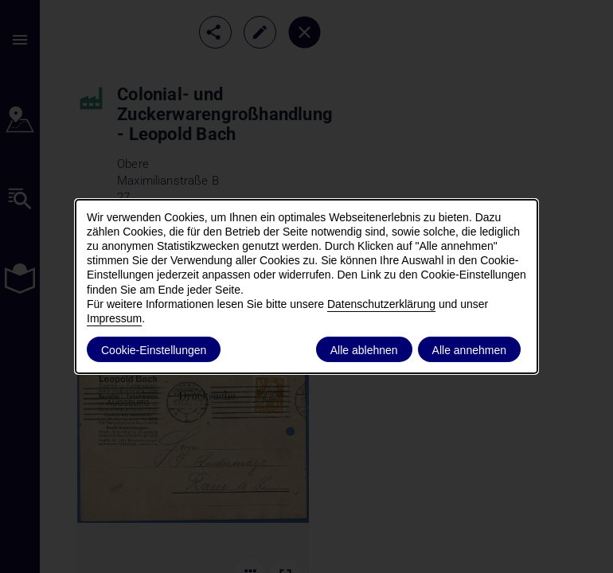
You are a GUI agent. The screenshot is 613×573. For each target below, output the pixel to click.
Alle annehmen (469, 350)
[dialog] (306, 286)
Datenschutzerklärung (381, 304)
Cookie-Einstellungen (153, 350)
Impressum (114, 318)
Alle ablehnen (364, 350)
